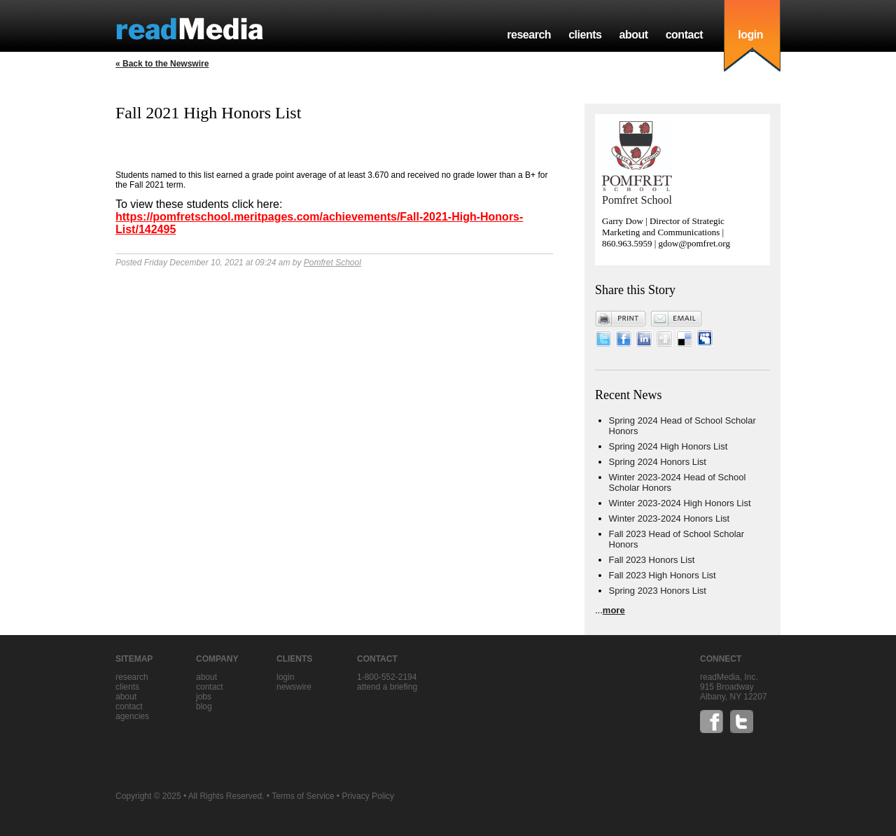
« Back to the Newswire (162, 64)
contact (685, 35)
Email (676, 318)
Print (621, 318)
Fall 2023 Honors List (652, 560)
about (633, 35)
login (750, 35)
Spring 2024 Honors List (657, 462)
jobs (203, 697)
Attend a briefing (387, 687)
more (614, 610)
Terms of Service (303, 796)
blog (204, 706)
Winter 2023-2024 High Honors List (680, 503)
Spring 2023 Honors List (657, 590)
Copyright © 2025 (148, 796)
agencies (132, 716)
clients (584, 35)
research (529, 35)
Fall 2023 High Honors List (662, 575)
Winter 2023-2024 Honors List (669, 518)
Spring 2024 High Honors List (668, 446)
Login (285, 677)
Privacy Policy (368, 796)
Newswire (294, 687)
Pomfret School (332, 262)
